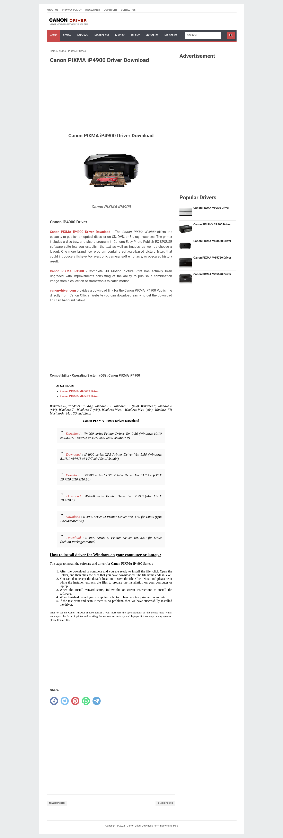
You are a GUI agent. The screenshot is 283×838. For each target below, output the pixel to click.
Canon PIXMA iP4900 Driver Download (80, 232)
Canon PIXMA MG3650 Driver (212, 241)
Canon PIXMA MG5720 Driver (79, 391)
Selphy (135, 35)
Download (73, 434)
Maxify (119, 35)
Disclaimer (92, 9)
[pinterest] (75, 701)
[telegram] (96, 701)
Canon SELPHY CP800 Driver (212, 224)
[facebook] (54, 701)
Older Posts (165, 803)
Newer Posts (57, 803)
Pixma (67, 35)
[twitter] (65, 701)
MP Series (171, 35)
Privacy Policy (72, 9)
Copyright (110, 9)
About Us (52, 9)
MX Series (152, 35)
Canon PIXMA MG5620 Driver (79, 396)
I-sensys (82, 35)
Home (53, 35)
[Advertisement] (111, 97)
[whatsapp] (86, 701)
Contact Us (128, 9)
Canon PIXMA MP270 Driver (211, 207)
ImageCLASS (101, 35)
